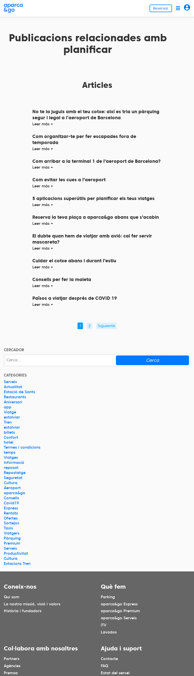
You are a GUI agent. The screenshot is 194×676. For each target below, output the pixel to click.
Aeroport (12, 488)
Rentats (11, 513)
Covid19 (11, 503)
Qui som (11, 596)
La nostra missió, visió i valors (32, 604)
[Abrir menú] (178, 8)
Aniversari (13, 402)
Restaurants (15, 397)
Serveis (10, 382)
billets (9, 432)
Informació (14, 462)
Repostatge (15, 472)
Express (11, 508)
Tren (8, 422)
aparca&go (14, 493)
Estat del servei (115, 673)
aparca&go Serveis (119, 618)
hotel (8, 442)
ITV (103, 625)
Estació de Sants (19, 392)
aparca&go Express (119, 604)
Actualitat (13, 387)
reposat (11, 467)
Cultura (10, 483)
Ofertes (11, 518)
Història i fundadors (22, 611)
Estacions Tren (17, 563)
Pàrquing (12, 538)
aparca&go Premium (120, 611)
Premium (12, 543)
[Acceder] (187, 8)
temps (9, 452)
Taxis (8, 528)
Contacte (109, 659)
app (7, 407)
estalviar (12, 417)
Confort (11, 437)
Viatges (11, 457)
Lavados (109, 632)
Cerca (152, 360)
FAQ (104, 666)
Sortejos (11, 523)
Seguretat (13, 477)
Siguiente (106, 326)
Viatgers (11, 533)
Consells (11, 498)
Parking (108, 596)
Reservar (160, 8)
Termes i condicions (22, 447)
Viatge (10, 412)
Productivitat (16, 553)
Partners (11, 659)
